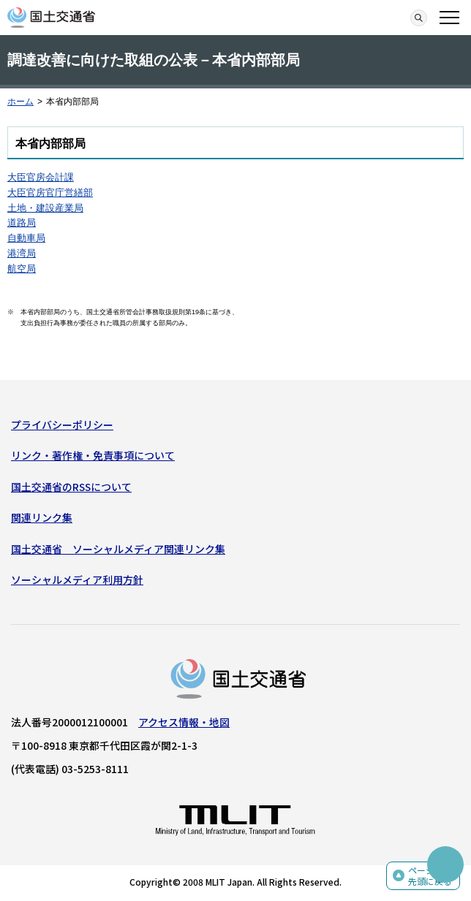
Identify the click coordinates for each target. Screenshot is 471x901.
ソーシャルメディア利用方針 (77, 579)
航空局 (21, 268)
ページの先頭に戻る (430, 876)
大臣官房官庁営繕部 (50, 192)
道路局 (21, 222)
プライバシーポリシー (62, 424)
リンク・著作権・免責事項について (93, 455)
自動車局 (26, 237)
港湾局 (21, 253)
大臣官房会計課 (40, 177)
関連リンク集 (41, 517)
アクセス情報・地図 (184, 722)
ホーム (20, 101)
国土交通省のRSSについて (71, 486)
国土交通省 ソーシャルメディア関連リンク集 (118, 548)
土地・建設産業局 (45, 207)
